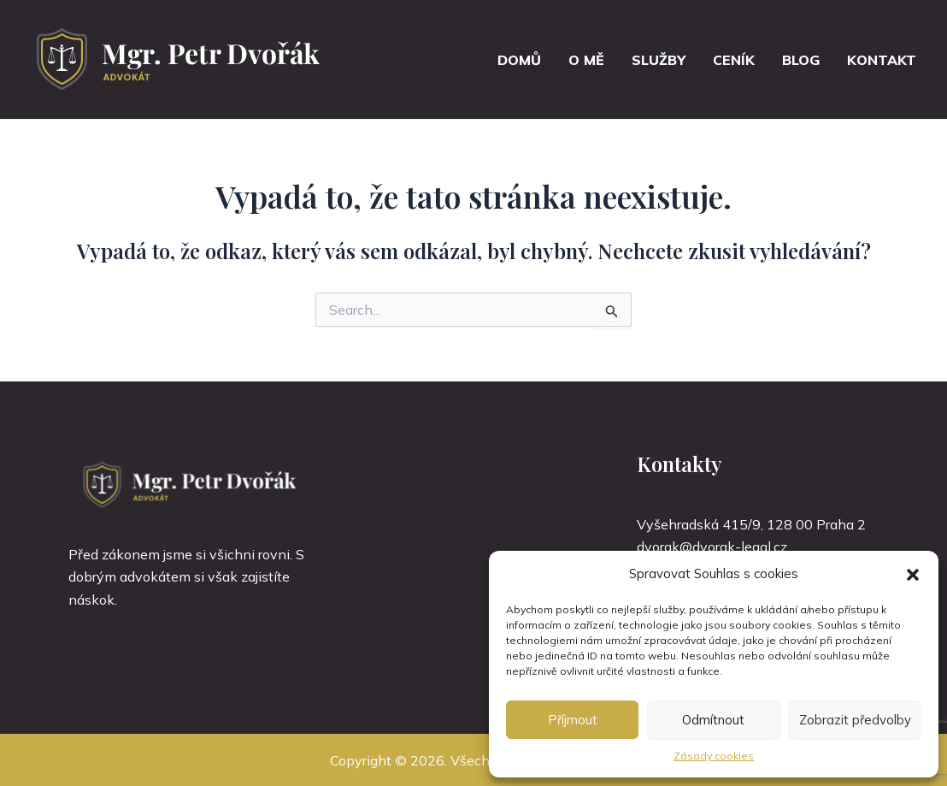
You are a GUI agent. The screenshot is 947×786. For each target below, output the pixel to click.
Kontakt (881, 59)
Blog (801, 59)
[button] (912, 574)
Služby (658, 59)
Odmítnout (713, 720)
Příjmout (572, 720)
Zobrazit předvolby (855, 720)
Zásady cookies (713, 755)
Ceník (734, 59)
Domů (519, 59)
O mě (586, 59)
